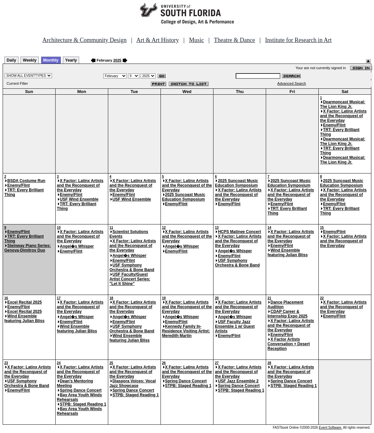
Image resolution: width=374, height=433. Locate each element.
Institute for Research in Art (298, 40)
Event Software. (330, 427)
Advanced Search (291, 83)
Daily (11, 60)
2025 (117, 60)
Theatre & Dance (234, 40)
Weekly (29, 60)
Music (196, 40)
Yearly (71, 60)
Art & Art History (157, 40)
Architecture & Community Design (84, 40)
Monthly (51, 60)
